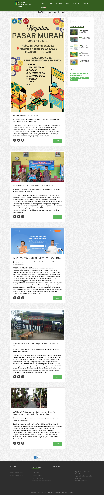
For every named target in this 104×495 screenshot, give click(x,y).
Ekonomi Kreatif (51, 119)
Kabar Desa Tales (22, 121)
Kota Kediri (35, 474)
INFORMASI (59, 3)
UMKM (67, 3)
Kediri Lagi (32, 121)
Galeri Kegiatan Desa (16, 471)
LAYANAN (76, 3)
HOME (42, 3)
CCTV (43, 8)
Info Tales (56, 189)
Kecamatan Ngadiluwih (39, 480)
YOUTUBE (85, 3)
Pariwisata (48, 349)
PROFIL (50, 3)
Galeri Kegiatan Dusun (17, 474)
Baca (57, 141)
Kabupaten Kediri (23, 351)
